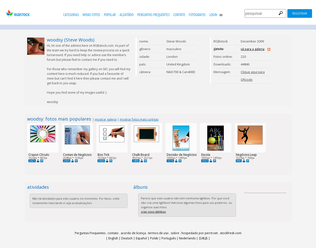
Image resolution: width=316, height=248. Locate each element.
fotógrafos (197, 14)
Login (213, 14)
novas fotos (91, 14)
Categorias (71, 14)
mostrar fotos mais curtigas (139, 119)
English (113, 238)
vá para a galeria (252, 49)
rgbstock (17, 13)
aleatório (126, 14)
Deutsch (127, 238)
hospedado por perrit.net (199, 233)
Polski (154, 238)
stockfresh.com (230, 233)
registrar (299, 13)
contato (179, 14)
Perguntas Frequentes (154, 14)
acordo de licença (133, 233)
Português (168, 238)
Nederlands (187, 238)
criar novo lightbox (153, 211)
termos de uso (158, 233)
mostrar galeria (106, 119)
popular (110, 14)
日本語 (203, 238)
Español (141, 238)
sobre (175, 233)
